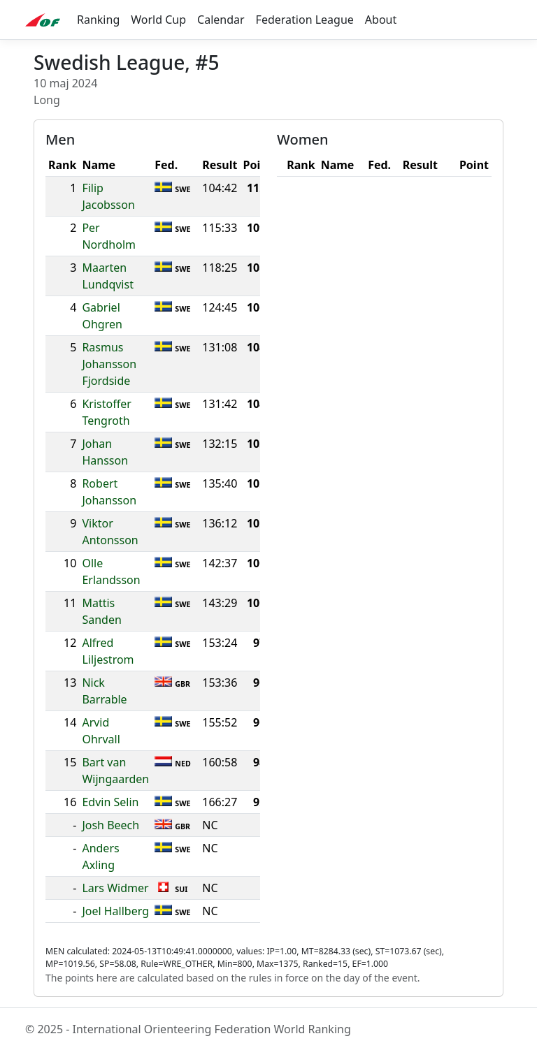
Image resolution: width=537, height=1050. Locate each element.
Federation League (305, 19)
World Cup (158, 19)
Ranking (98, 19)
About (380, 19)
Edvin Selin (110, 802)
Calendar (221, 19)
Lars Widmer (115, 888)
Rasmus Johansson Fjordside (109, 364)
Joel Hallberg (115, 911)
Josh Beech (110, 825)
